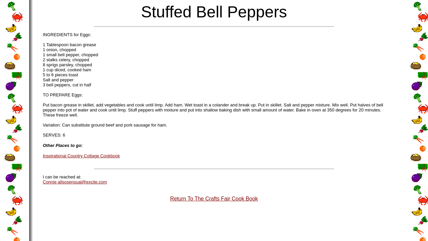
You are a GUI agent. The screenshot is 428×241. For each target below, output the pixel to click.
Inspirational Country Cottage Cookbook (81, 155)
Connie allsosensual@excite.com (75, 181)
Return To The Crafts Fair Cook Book (214, 199)
